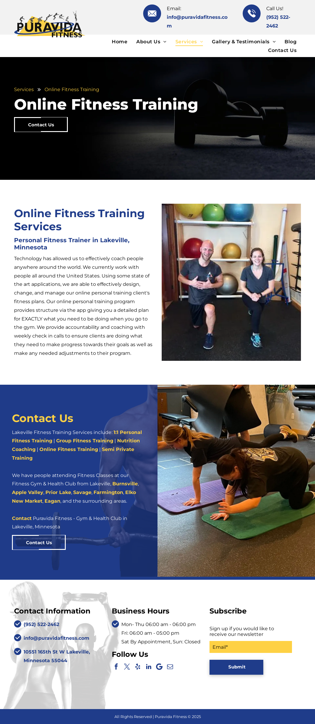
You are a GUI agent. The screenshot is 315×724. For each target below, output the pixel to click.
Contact (22, 518)
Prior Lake (58, 492)
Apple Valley (27, 492)
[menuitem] (119, 41)
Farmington (108, 492)
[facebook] (116, 666)
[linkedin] (148, 666)
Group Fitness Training (84, 441)
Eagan (52, 501)
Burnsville (125, 484)
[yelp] (137, 666)
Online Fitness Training (68, 449)
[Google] (159, 666)
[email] (170, 666)
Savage (82, 492)
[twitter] (127, 666)
